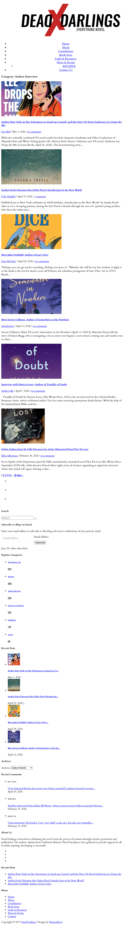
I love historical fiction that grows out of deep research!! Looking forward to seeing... (51, 788)
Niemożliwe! (55, 922)
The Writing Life (14, 562)
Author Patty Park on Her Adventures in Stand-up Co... (33, 671)
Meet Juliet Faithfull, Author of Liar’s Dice (24, 254)
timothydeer (7, 326)
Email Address (41, 536)
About (65, 47)
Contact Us (65, 70)
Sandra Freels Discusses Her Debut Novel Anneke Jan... (33, 696)
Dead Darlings (28, 922)
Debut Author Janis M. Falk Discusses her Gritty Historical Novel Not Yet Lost (44, 449)
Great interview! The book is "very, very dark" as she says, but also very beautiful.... (50, 822)
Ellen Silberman (9, 455)
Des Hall (5, 131)
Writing (11, 577)
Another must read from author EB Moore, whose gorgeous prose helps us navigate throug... (55, 805)
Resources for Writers (16, 606)
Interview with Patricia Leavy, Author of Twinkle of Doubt (34, 384)
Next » (20, 475)
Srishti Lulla (7, 391)
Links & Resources (65, 59)
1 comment (40, 196)
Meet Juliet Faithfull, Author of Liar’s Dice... (28, 722)
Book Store (65, 55)
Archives (5, 768)
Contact (12, 916)
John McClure (8, 261)
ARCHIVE (69, 66)
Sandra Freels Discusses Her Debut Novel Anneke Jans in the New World (41, 190)
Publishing (12, 620)
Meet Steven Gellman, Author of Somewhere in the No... (34, 748)
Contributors (65, 51)
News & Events (66, 62)
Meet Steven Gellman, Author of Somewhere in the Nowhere (35, 319)
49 (15, 475)
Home (65, 44)
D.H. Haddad (8, 196)
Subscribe (40, 542)
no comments (34, 131)
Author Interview (14, 591)
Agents (10, 635)
